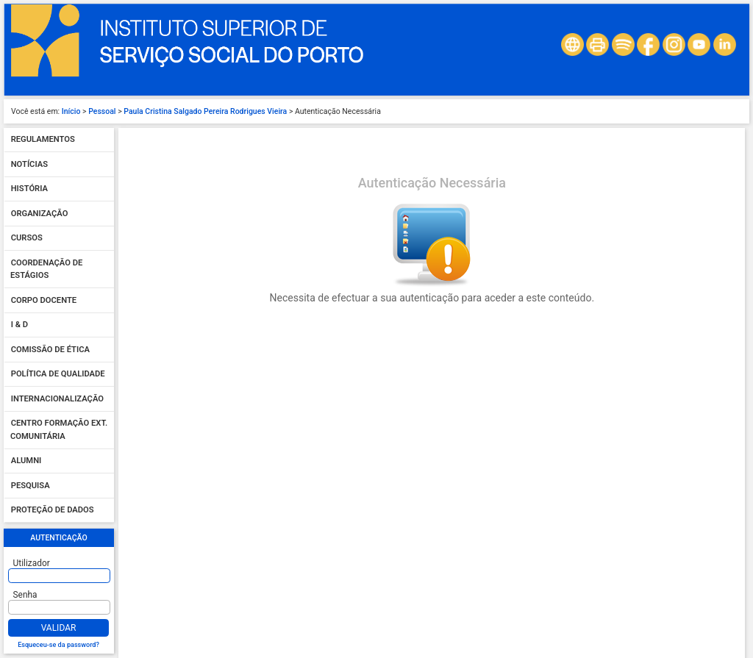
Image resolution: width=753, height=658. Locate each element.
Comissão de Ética (50, 349)
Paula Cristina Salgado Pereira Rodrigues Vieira (205, 111)
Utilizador (31, 563)
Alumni (26, 461)
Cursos (27, 238)
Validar (58, 628)
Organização (39, 213)
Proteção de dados (52, 510)
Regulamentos (43, 140)
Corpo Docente (43, 300)
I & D (19, 325)
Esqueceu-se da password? (58, 644)
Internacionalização (57, 399)
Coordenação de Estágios (46, 269)
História (29, 189)
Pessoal (101, 111)
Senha (25, 595)
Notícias (29, 164)
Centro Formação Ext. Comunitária (58, 430)
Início (71, 111)
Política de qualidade (58, 374)
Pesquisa (30, 485)
